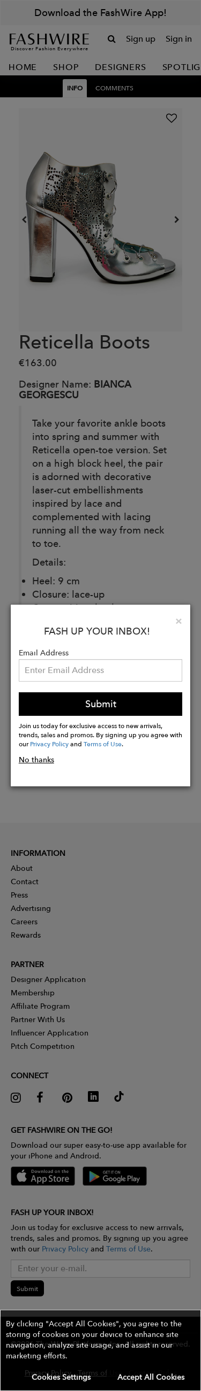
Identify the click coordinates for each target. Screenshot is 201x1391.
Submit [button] (100, 704)
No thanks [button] (36, 759)
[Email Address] (101, 670)
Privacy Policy (49, 743)
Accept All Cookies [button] (150, 1377)
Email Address (44, 653)
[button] (100, 1350)
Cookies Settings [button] (61, 1377)
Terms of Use (103, 743)
